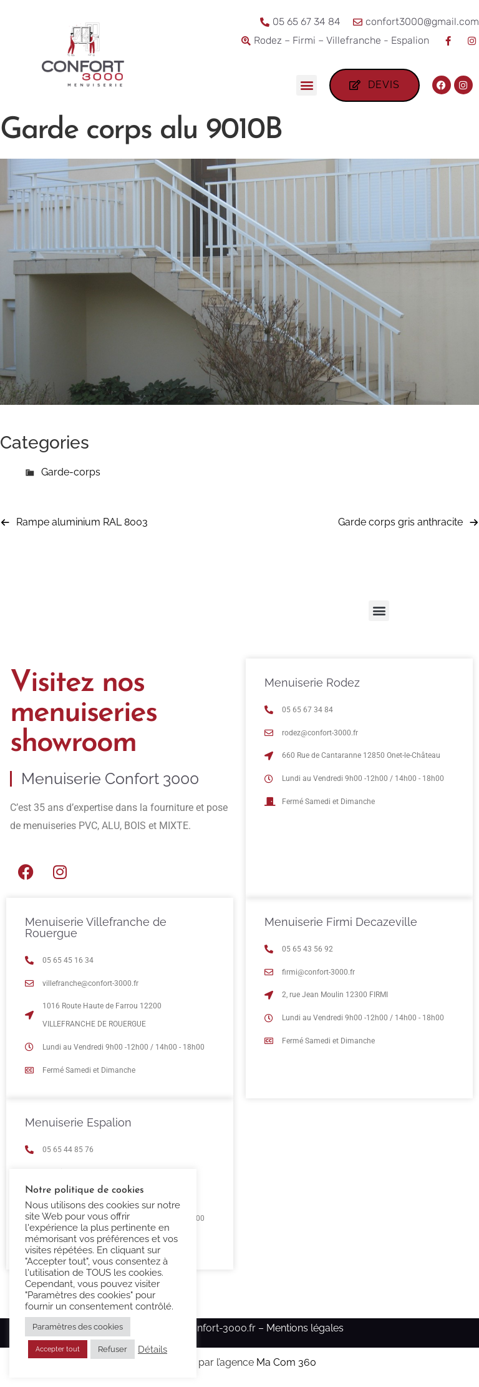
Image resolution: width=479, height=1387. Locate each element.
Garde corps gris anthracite (400, 522)
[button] (306, 85)
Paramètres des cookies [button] (77, 1326)
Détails (152, 1349)
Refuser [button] (112, 1349)
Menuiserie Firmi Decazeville (340, 921)
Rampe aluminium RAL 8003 (82, 522)
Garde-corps (70, 472)
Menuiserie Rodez (312, 682)
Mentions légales (305, 1328)
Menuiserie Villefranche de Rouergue (96, 927)
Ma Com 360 (286, 1362)
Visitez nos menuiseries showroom (83, 713)
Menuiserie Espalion (78, 1122)
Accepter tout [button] (58, 1349)
